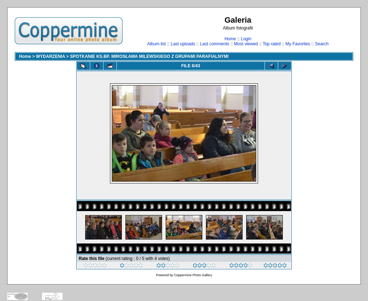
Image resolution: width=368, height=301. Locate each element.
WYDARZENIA (50, 56)
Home (230, 38)
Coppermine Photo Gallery (193, 275)
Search (321, 43)
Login (246, 38)
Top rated (272, 43)
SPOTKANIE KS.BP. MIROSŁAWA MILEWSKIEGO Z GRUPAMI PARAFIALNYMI (149, 56)
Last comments (214, 43)
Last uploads (183, 43)
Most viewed (246, 43)
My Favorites (297, 43)
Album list (156, 43)
